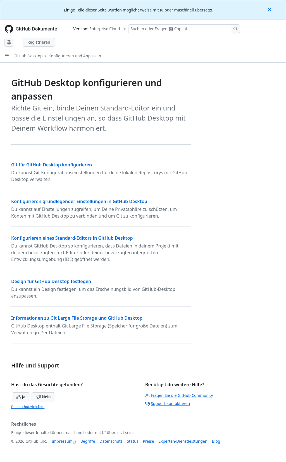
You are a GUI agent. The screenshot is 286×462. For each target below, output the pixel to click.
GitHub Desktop (28, 55)
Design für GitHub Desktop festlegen (51, 281)
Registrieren (38, 42)
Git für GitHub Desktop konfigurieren (51, 165)
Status (132, 441)
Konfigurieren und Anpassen (75, 55)
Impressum (62, 441)
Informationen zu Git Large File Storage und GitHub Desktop (76, 318)
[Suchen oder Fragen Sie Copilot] (184, 28)
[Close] (270, 9)
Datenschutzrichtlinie (27, 406)
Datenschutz (110, 441)
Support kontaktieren (167, 403)
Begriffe (87, 441)
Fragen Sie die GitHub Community (179, 395)
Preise (148, 441)
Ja (20, 396)
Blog (216, 441)
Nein (43, 396)
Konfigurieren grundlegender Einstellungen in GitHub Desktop (79, 201)
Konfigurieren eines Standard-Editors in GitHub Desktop (72, 238)
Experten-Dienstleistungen (182, 441)
